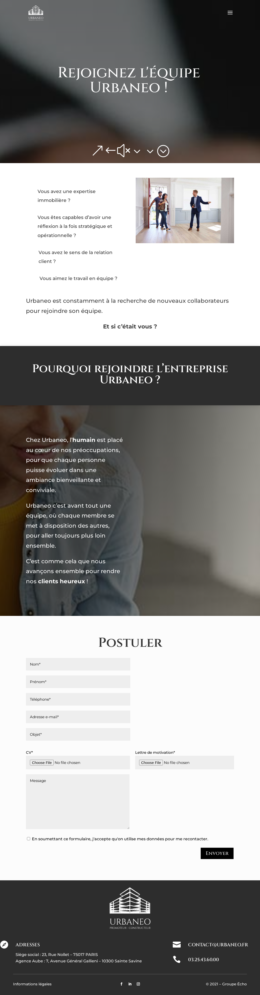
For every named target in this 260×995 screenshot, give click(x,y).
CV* (78, 759)
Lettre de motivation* (184, 759)
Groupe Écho (234, 984)
